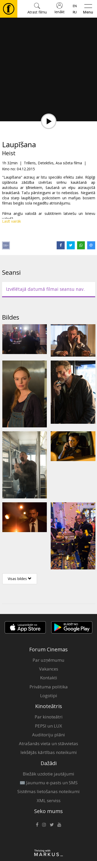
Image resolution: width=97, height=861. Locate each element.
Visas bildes (20, 578)
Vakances (48, 669)
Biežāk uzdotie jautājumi (48, 774)
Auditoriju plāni (48, 735)
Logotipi (48, 695)
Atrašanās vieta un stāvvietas (48, 743)
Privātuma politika (48, 687)
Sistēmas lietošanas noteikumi (48, 791)
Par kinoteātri (49, 717)
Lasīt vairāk (11, 221)
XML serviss (49, 800)
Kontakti (48, 678)
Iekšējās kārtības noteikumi (48, 752)
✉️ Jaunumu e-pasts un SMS (49, 783)
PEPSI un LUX (48, 726)
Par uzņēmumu (48, 660)
